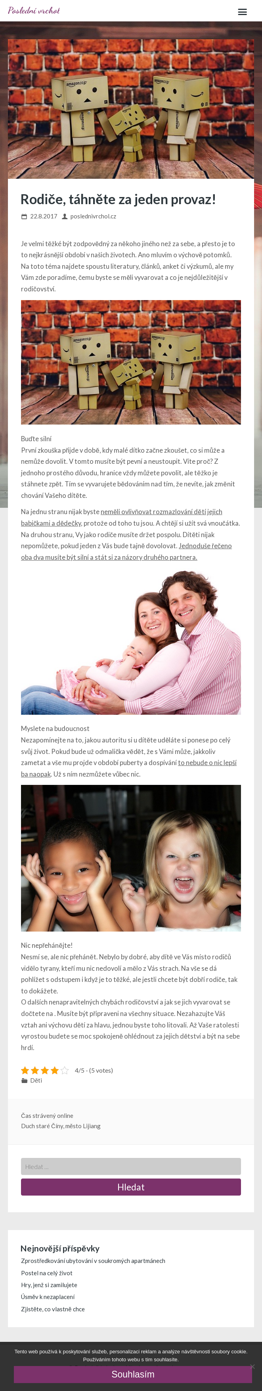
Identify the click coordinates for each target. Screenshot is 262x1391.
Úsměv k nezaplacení (48, 1296)
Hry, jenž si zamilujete (49, 1284)
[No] (252, 1366)
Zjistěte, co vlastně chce (53, 1309)
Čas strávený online (47, 1115)
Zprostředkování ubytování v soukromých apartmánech (93, 1260)
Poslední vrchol (33, 10)
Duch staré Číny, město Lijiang (61, 1125)
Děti (36, 1080)
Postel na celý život (47, 1272)
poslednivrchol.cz (93, 216)
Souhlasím (133, 1374)
